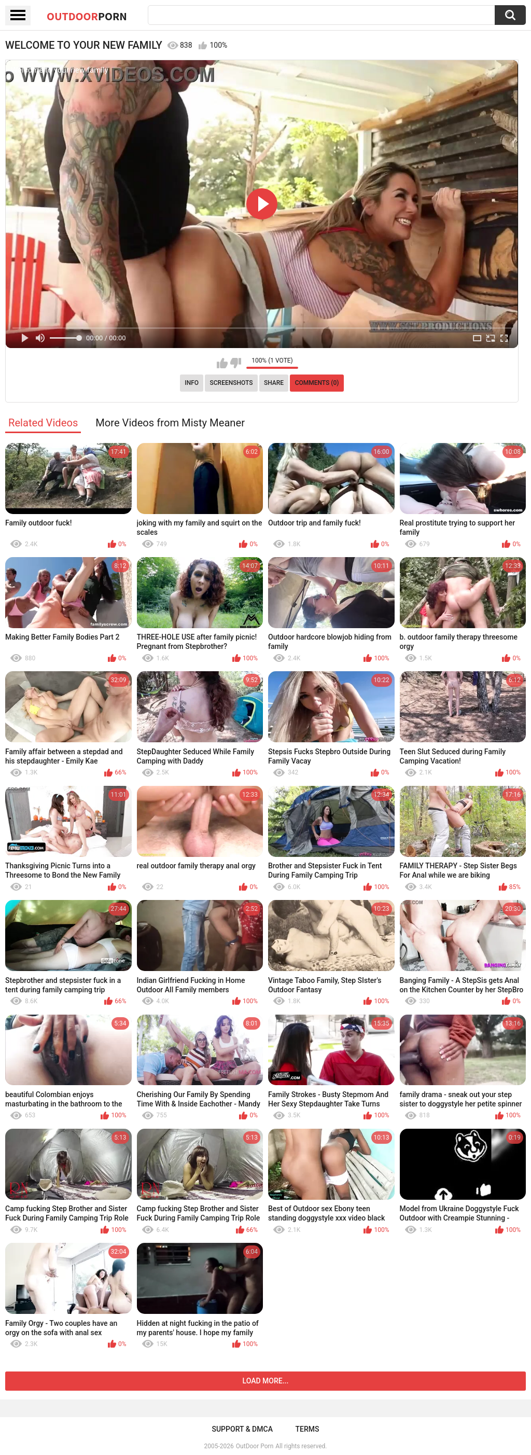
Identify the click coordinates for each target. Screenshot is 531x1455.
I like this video (222, 363)
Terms (307, 1429)
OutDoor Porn (254, 1446)
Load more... (266, 1381)
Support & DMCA (242, 1429)
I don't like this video (235, 363)
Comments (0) (317, 382)
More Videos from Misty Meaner (170, 423)
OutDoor (87, 16)
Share (274, 382)
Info (192, 382)
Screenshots (231, 382)
